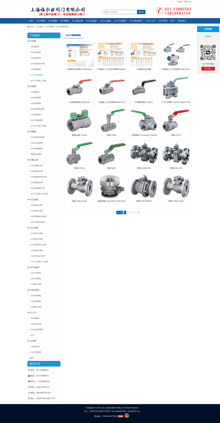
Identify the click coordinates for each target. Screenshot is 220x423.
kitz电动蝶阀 (36, 301)
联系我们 (182, 21)
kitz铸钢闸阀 (36, 115)
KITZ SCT (150, 21)
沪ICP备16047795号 (109, 416)
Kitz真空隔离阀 (37, 329)
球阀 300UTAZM (79, 201)
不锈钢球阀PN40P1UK (79, 102)
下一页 (136, 212)
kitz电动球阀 (36, 296)
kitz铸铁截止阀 (37, 171)
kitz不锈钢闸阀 (37, 120)
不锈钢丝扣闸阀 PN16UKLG (79, 69)
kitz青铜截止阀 (37, 165)
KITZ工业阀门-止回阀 (39, 262)
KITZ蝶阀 (64, 21)
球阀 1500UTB (143, 168)
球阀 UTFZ (176, 135)
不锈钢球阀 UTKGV (144, 102)
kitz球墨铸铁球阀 (37, 64)
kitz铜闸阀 (35, 92)
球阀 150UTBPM (143, 201)
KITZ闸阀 (52, 21)
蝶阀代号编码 (36, 154)
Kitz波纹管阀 (36, 324)
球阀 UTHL (111, 135)
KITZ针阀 (163, 21)
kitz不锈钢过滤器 (37, 222)
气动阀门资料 (36, 284)
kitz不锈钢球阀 (62, 27)
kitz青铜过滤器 (37, 205)
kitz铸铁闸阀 (36, 103)
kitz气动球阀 (36, 273)
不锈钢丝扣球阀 (144, 69)
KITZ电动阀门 (136, 21)
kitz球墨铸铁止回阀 (38, 245)
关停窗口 (208, 68)
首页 (31, 21)
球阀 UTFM (79, 168)
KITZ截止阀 (77, 21)
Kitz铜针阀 (35, 346)
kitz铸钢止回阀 (37, 250)
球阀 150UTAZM (176, 201)
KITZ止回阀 (105, 21)
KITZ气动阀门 (120, 21)
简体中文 (187, 2)
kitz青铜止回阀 (37, 233)
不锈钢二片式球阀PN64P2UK (111, 102)
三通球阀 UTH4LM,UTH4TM (144, 135)
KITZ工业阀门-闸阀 (38, 126)
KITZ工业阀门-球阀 (38, 81)
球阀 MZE (111, 168)
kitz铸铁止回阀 (37, 239)
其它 (173, 21)
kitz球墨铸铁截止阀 (38, 177)
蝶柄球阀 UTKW (79, 135)
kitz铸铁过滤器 (37, 211)
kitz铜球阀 (35, 47)
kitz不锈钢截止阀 (37, 188)
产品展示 (39, 27)
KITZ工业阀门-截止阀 (39, 194)
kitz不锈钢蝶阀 (37, 148)
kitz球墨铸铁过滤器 (38, 216)
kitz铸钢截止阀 (37, 182)
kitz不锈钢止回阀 (37, 256)
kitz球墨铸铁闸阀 (37, 109)
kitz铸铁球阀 (36, 58)
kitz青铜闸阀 (36, 98)
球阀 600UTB (176, 168)
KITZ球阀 (40, 21)
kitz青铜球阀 (36, 52)
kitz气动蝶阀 (36, 279)
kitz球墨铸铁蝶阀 (37, 137)
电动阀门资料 (36, 307)
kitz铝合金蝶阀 (37, 143)
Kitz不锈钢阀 (36, 352)
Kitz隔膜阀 (35, 318)
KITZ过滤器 (91, 21)
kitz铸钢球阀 (36, 69)
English (180, 2)
